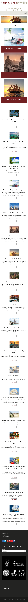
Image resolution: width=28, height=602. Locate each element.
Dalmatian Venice (13, 375)
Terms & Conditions (5, 536)
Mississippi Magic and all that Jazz (14, 48)
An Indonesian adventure (14, 74)
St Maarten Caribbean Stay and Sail (13, 213)
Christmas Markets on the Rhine (13, 492)
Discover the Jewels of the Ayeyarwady (13, 420)
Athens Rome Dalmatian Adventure (13, 397)
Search (3, 549)
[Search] (25, 551)
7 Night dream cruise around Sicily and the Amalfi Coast (13, 515)
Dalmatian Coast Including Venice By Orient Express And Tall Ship (13, 467)
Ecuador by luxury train (13, 282)
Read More (14, 126)
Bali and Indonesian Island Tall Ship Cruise (13, 142)
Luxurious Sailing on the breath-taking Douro (14, 442)
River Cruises (14, 305)
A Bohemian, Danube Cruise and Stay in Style (13, 351)
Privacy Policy (4, 535)
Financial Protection (5, 533)
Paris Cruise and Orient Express (13, 328)
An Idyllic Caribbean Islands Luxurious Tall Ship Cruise (13, 167)
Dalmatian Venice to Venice (14, 99)
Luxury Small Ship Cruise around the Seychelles (13, 120)
